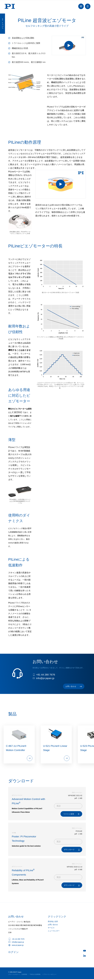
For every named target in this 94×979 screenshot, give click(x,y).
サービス (51, 928)
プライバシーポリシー (49, 974)
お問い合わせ (53, 925)
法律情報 (24, 974)
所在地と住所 (53, 921)
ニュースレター (54, 931)
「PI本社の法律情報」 (35, 974)
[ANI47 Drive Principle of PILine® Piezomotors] (69, 45)
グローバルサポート (14, 974)
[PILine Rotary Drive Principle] (60, 184)
